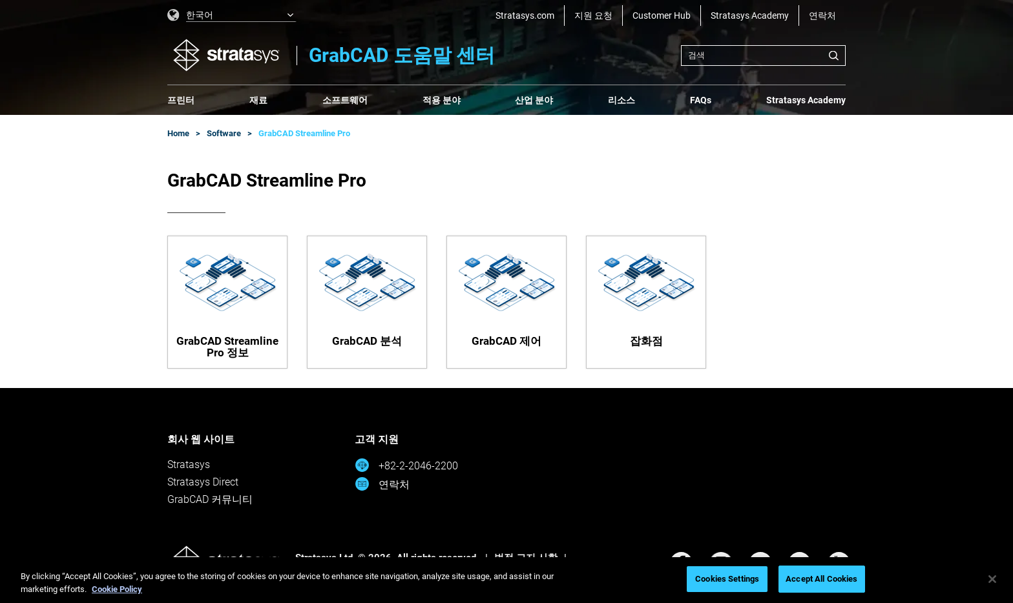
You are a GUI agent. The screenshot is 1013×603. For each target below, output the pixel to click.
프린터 (180, 100)
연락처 (822, 15)
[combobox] (763, 55)
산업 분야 (534, 100)
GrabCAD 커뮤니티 (210, 499)
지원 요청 (593, 15)
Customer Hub (661, 15)
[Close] (992, 579)
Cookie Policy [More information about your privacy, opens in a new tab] (117, 589)
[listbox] (232, 15)
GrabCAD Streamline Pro (304, 133)
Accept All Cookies (821, 579)
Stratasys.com (525, 15)
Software (224, 133)
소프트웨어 (345, 100)
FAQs (700, 100)
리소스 (621, 100)
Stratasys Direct (202, 482)
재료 (258, 100)
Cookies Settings (727, 579)
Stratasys (188, 464)
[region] (506, 580)
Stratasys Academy (750, 15)
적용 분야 (442, 100)
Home (178, 133)
